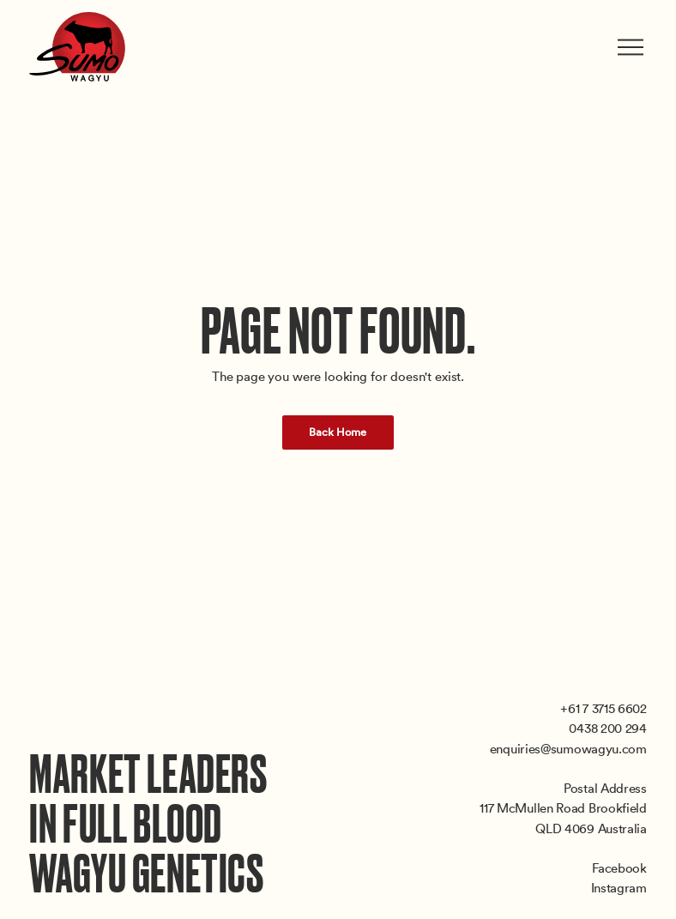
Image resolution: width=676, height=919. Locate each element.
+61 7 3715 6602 (603, 707)
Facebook (619, 867)
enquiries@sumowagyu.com (568, 748)
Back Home (337, 431)
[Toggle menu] (632, 47)
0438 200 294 (607, 727)
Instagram (619, 887)
